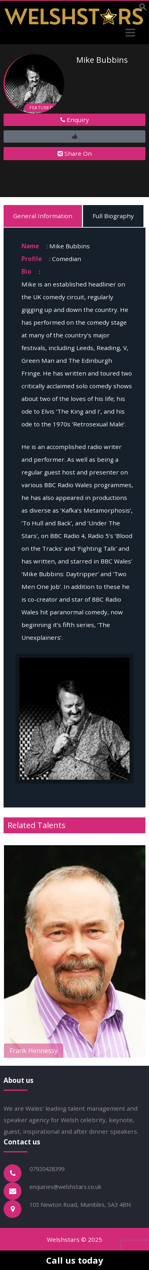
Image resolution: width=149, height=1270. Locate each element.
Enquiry (74, 120)
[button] (143, 8)
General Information (42, 216)
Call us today (74, 1260)
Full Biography (113, 216)
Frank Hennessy (34, 1050)
